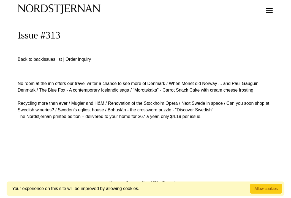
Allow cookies (266, 188)
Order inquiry (78, 59)
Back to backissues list (40, 59)
